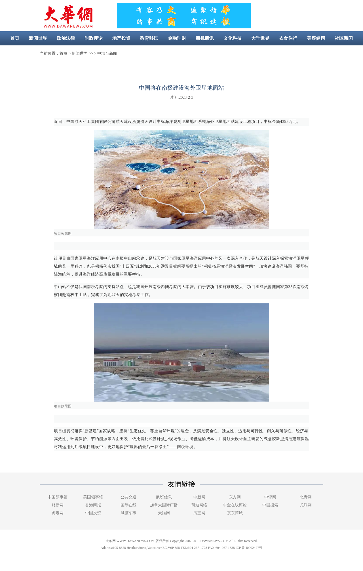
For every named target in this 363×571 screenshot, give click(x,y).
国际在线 (128, 505)
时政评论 (94, 38)
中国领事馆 (57, 497)
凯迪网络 (199, 505)
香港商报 (93, 505)
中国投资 (93, 513)
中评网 (270, 497)
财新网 (58, 505)
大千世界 (260, 38)
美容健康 (316, 38)
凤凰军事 (128, 513)
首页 (14, 38)
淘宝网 (199, 513)
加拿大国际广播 (164, 505)
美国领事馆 (93, 497)
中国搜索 (270, 505)
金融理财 (177, 38)
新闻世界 (38, 38)
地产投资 (121, 38)
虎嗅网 (58, 513)
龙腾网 (306, 505)
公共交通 (128, 497)
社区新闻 (344, 38)
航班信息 (164, 497)
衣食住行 (288, 38)
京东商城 (235, 513)
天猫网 (164, 513)
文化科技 (232, 38)
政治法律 (66, 38)
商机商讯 (205, 38)
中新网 (199, 497)
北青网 (306, 497)
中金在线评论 (235, 505)
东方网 (235, 497)
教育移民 (149, 38)
